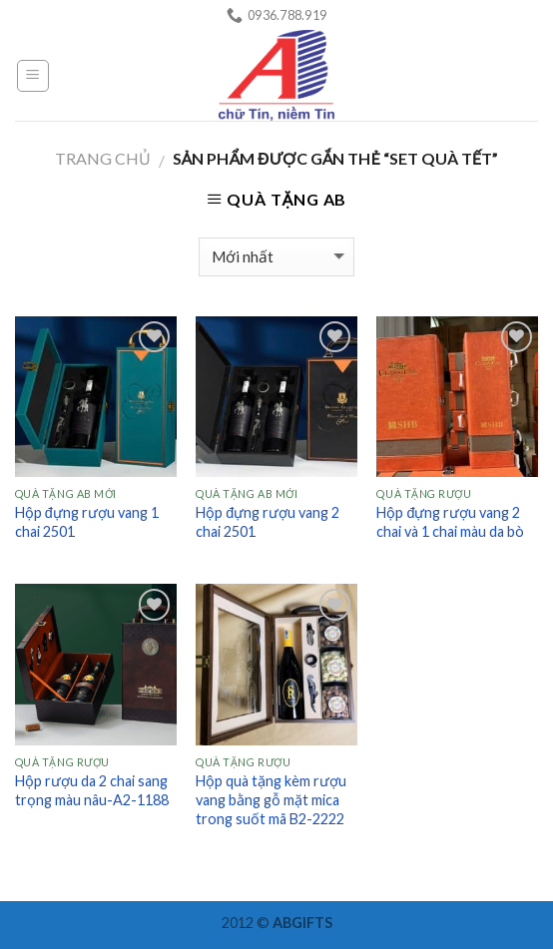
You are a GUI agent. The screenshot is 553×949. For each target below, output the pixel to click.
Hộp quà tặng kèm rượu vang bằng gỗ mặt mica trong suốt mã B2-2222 (271, 799)
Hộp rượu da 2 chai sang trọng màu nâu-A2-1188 (92, 790)
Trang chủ (103, 158)
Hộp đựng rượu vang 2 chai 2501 (267, 522)
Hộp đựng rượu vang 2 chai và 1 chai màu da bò (450, 522)
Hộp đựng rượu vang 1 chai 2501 (87, 522)
